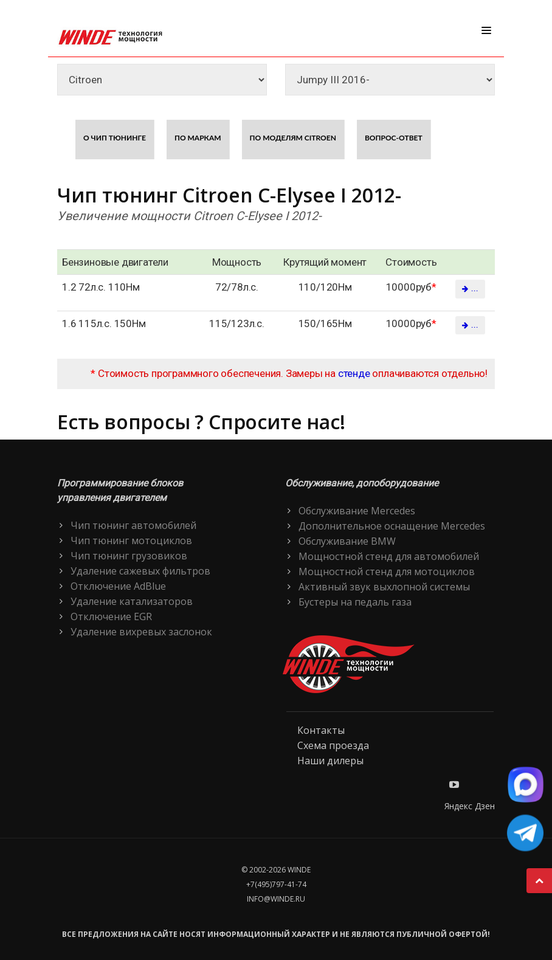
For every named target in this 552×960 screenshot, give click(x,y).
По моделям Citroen (293, 137)
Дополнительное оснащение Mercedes (391, 526)
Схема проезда (333, 745)
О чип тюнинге (114, 137)
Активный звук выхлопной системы (384, 586)
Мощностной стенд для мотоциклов (386, 571)
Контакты (321, 730)
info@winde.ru (276, 899)
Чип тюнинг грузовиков (129, 555)
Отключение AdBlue (118, 586)
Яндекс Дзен (469, 806)
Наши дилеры (330, 760)
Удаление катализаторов (132, 601)
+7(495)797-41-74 (276, 884)
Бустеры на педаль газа (355, 602)
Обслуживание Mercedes (356, 510)
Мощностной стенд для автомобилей (388, 556)
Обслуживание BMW (347, 541)
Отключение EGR (111, 616)
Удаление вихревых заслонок (141, 631)
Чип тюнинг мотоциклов (131, 540)
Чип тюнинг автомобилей (133, 525)
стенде (354, 373)
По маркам (197, 137)
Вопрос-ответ (394, 137)
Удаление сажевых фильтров (140, 571)
